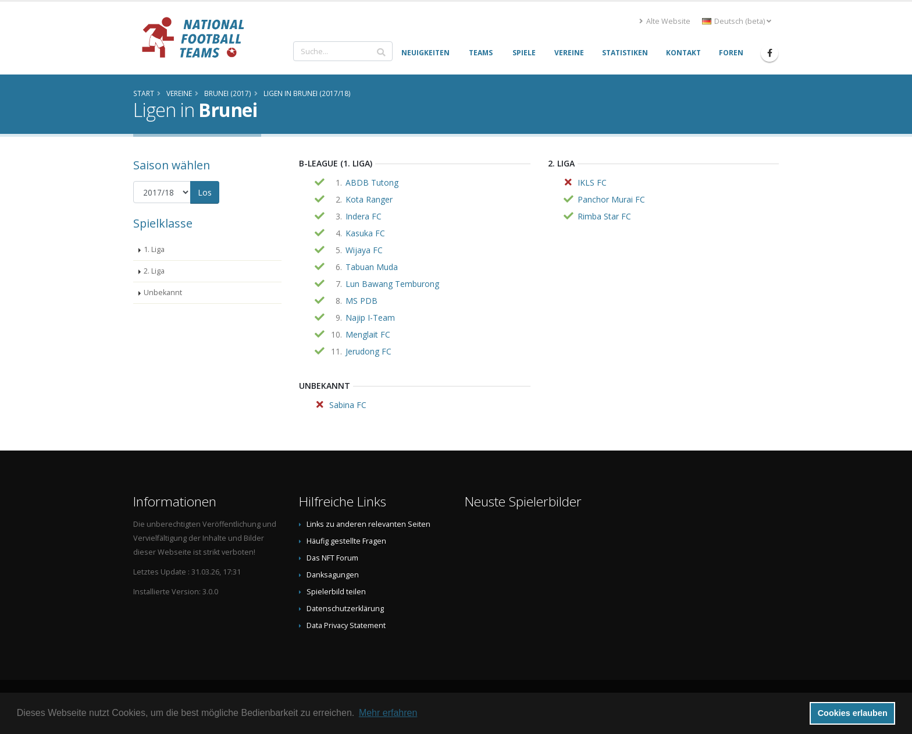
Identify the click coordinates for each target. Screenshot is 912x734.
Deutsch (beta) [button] (736, 21)
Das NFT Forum (332, 558)
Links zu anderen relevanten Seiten (368, 524)
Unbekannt (163, 292)
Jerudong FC (368, 351)
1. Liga (154, 249)
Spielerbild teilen (336, 592)
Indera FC (363, 216)
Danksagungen (333, 575)
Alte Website (664, 21)
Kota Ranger (369, 199)
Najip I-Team (370, 317)
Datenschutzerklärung (345, 609)
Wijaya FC (364, 250)
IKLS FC (592, 182)
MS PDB (361, 300)
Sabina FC (347, 404)
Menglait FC (367, 334)
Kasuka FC (365, 233)
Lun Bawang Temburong (392, 283)
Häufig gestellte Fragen (346, 541)
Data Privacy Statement (346, 625)
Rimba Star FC (604, 216)
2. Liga (154, 271)
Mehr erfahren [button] (388, 713)
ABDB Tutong (371, 182)
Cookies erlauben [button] (853, 713)
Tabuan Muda (371, 266)
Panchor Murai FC (611, 199)
